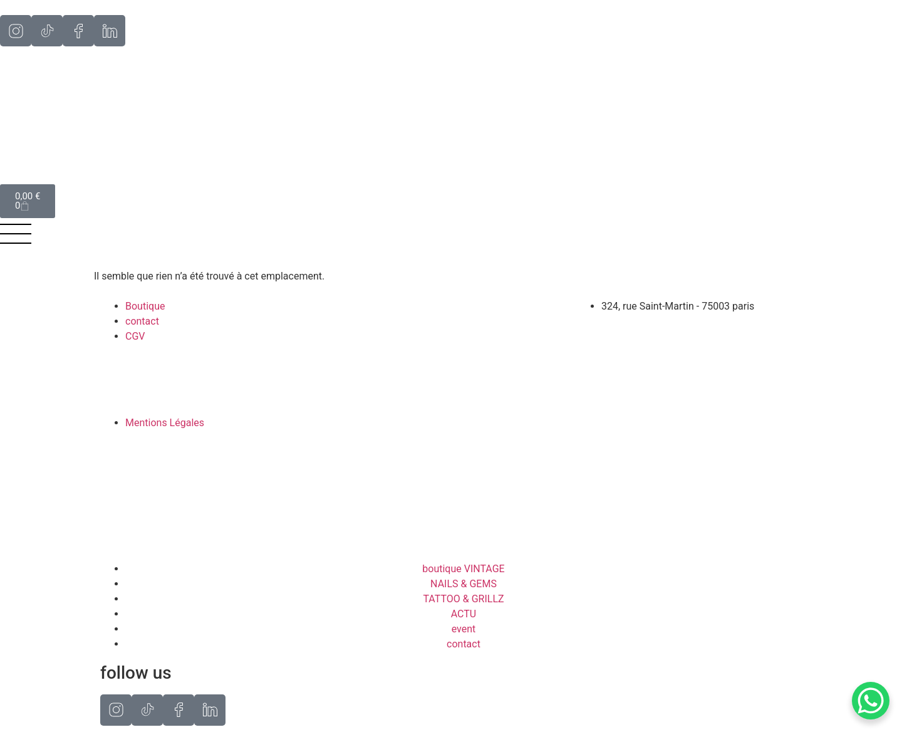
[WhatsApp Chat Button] (870, 700)
